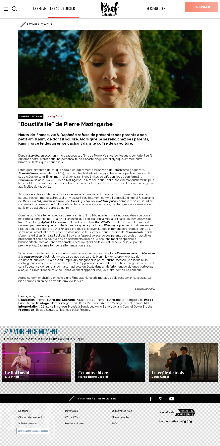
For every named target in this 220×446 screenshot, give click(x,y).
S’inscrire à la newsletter (96, 398)
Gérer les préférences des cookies (33, 431)
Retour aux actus (39, 24)
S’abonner (201, 7)
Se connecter (155, 9)
